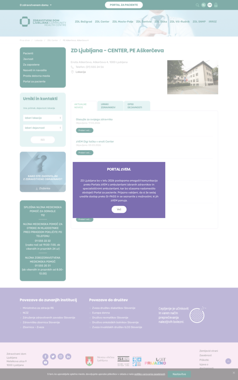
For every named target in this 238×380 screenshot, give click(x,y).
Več (119, 209)
